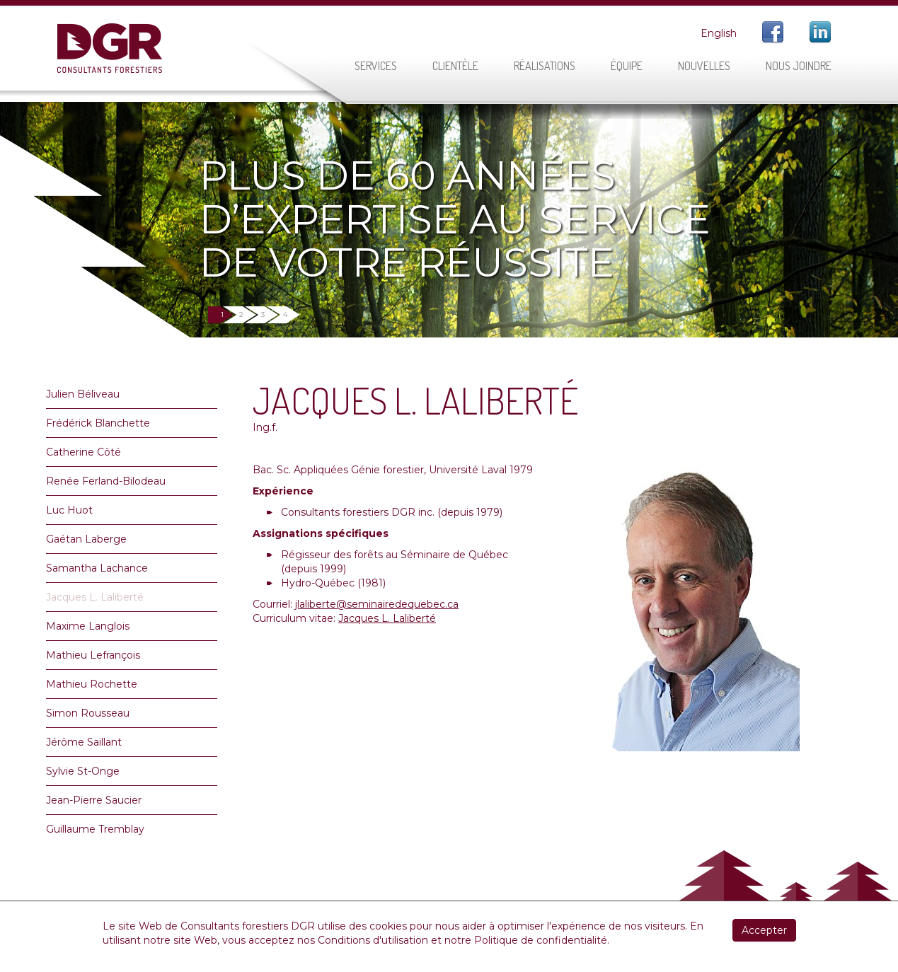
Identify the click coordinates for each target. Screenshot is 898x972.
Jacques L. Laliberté (95, 597)
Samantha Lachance (97, 568)
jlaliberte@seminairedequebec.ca (377, 604)
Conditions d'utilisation (373, 940)
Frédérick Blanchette (98, 423)
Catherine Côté (83, 452)
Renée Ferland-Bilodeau (106, 481)
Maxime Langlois (87, 626)
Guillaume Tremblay (95, 829)
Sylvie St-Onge (83, 771)
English (719, 33)
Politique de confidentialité (540, 940)
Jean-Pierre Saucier (94, 800)
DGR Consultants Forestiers (110, 48)
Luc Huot (69, 510)
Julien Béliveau (83, 394)
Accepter (764, 930)
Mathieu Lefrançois (93, 655)
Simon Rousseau (87, 713)
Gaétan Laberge (86, 539)
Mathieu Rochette (91, 684)
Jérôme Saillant (84, 742)
